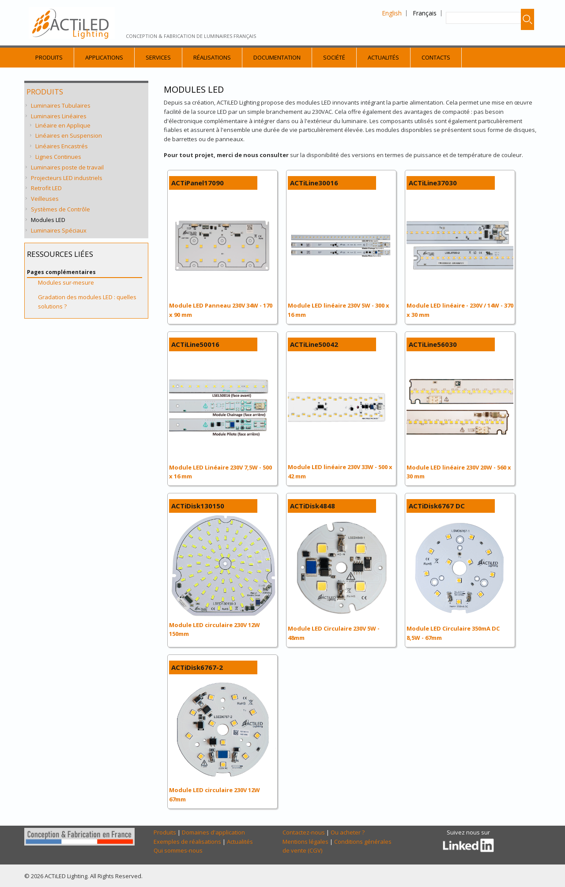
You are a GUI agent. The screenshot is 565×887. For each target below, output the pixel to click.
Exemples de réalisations (187, 842)
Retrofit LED (46, 188)
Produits (49, 57)
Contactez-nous (303, 832)
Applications (104, 57)
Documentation (277, 57)
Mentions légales (305, 842)
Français (425, 13)
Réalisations (212, 57)
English (392, 13)
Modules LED (48, 220)
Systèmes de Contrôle (60, 209)
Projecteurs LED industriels (66, 178)
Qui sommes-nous (178, 850)
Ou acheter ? (348, 832)
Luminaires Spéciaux (59, 230)
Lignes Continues (58, 157)
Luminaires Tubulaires (60, 105)
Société (334, 57)
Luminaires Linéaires (59, 116)
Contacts (436, 57)
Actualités (383, 57)
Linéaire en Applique (62, 125)
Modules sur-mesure (66, 282)
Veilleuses (45, 199)
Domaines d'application (213, 832)
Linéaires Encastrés (61, 146)
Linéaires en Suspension (68, 135)
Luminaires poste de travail (67, 167)
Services (158, 57)
